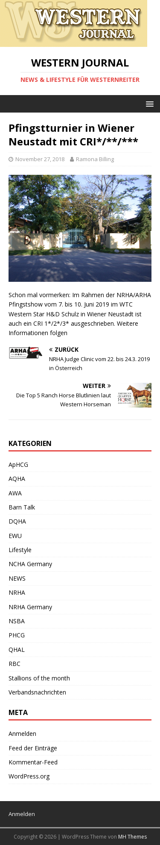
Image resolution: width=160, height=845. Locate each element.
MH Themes (132, 836)
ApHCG (18, 464)
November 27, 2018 (39, 159)
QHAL (17, 649)
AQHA (17, 479)
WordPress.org (29, 776)
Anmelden (22, 733)
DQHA (17, 521)
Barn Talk (22, 507)
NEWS (17, 578)
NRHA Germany (30, 607)
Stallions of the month (39, 678)
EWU (15, 536)
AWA (15, 493)
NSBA (17, 621)
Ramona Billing (95, 159)
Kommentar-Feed (33, 762)
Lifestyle (20, 550)
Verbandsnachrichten (37, 692)
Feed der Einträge (33, 748)
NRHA (17, 592)
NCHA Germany (30, 564)
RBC (14, 664)
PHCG (17, 635)
